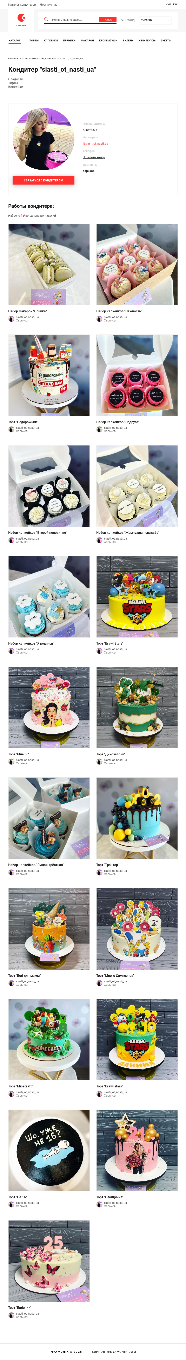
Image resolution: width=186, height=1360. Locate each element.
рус (175, 4)
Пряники (69, 40)
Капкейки (51, 40)
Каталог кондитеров (22, 4)
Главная (13, 58)
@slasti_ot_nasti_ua (95, 143)
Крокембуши (108, 40)
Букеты (166, 40)
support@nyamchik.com (113, 1351)
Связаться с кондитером (43, 180)
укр (168, 4)
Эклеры (128, 40)
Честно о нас (48, 4)
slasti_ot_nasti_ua (71, 58)
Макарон (87, 40)
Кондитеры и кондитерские (39, 58)
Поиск (108, 19)
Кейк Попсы (147, 40)
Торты (34, 40)
